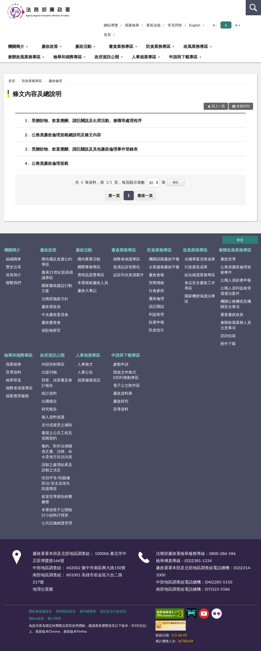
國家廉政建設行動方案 (57, 288)
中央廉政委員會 (55, 314)
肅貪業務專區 (121, 46)
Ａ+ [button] (237, 25)
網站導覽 (111, 25)
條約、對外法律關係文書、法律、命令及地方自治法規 (57, 451)
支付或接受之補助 (57, 424)
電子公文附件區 (126, 385)
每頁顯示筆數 (133, 182)
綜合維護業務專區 (200, 274)
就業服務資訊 (88, 380)
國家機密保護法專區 (200, 298)
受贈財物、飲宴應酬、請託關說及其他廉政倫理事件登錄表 (85, 149)
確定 (175, 182)
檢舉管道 (13, 380)
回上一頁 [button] (218, 106)
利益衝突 (156, 314)
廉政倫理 (55, 81)
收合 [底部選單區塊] (240, 240)
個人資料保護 (53, 417)
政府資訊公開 (107, 56)
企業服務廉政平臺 (164, 266)
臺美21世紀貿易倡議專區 (57, 275)
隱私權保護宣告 (40, 611)
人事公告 (85, 372)
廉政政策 (50, 46)
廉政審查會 (51, 322)
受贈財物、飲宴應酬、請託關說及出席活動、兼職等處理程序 (87, 120)
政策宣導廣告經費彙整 (57, 499)
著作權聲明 (88, 611)
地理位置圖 (43, 589)
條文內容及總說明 (36, 93)
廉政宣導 (228, 259)
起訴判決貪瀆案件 (128, 274)
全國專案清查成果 (200, 259)
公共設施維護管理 (57, 523)
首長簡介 (13, 274)
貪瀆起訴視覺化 (126, 266)
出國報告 (49, 401)
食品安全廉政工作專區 (200, 285)
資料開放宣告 (66, 611)
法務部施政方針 (55, 298)
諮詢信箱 (228, 335)
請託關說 (156, 306)
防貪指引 (156, 330)
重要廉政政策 (231, 314)
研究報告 (49, 409)
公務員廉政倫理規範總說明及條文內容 (66, 135)
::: (4, 4)
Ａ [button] (226, 25)
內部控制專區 (53, 364)
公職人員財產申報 (235, 280)
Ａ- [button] (214, 25)
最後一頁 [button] (145, 195)
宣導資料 (13, 372)
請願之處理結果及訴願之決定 (57, 467)
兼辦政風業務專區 (24, 56)
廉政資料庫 (122, 393)
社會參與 (156, 290)
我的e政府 (36, 618)
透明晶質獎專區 (90, 274)
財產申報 (156, 322)
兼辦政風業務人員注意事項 (235, 325)
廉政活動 (83, 46)
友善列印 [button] (243, 106)
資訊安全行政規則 (113, 611)
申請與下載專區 (183, 56)
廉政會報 (156, 274)
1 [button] (128, 195)
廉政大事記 (87, 290)
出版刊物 (49, 372)
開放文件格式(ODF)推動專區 (126, 375)
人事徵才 (85, 364)
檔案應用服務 (17, 395)
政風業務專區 (196, 46)
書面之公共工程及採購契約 (57, 435)
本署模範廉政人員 (92, 282)
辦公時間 (54, 618)
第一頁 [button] (114, 195)
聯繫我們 (13, 282)
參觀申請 (120, 364)
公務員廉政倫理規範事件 (235, 269)
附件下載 (228, 343)
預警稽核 (156, 282)
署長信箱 (153, 25)
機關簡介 (16, 46)
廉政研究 (120, 401)
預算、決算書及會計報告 (57, 383)
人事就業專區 (144, 56)
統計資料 (49, 393)
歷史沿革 (13, 266)
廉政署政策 (51, 306)
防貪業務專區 (158, 46)
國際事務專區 (88, 266)
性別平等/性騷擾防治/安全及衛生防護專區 (56, 483)
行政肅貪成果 (196, 266)
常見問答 (175, 25)
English (194, 25)
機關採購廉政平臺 (164, 259)
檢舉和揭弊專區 (67, 56)
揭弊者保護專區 (126, 259)
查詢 (253, 7)
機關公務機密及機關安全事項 (235, 304)
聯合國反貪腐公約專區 (57, 262)
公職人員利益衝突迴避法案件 (235, 291)
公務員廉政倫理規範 (50, 163)
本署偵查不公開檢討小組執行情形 (57, 512)
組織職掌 (13, 259)
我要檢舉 (132, 25)
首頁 (107, 34)
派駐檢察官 (51, 330)
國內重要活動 (88, 259)
